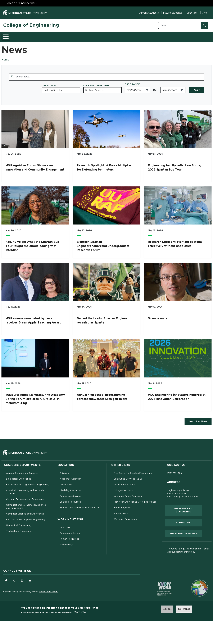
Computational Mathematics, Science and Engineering (27, 505)
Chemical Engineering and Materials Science (25, 490)
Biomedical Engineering (18, 478)
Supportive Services (82, 494)
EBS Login (77, 526)
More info (80, 612)
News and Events (110, 36)
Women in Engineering (126, 518)
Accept (167, 609)
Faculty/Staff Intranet (137, 37)
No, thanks (184, 609)
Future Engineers (123, 506)
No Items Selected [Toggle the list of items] (53, 89)
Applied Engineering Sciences (22, 472)
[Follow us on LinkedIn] (30, 579)
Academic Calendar (82, 477)
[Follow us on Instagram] (22, 579)
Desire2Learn (79, 483)
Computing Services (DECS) (136, 477)
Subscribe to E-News (186, 532)
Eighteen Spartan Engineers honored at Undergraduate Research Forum (103, 244)
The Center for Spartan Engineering (136, 471)
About (9, 36)
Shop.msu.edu (133, 512)
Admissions (43, 36)
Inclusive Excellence (124, 483)
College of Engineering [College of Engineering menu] (20, 3)
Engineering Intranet (82, 531)
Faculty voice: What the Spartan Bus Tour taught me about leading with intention (32, 244)
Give (204, 13)
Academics (25, 36)
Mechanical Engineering (18, 524)
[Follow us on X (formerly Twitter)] (14, 579)
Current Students (149, 13)
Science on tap (158, 316)
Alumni (91, 36)
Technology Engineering (19, 530)
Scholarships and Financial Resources (79, 506)
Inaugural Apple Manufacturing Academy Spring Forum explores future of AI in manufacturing (35, 397)
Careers (76, 36)
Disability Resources (82, 489)
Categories (49, 84)
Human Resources (82, 537)
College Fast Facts (136, 489)
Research (61, 36)
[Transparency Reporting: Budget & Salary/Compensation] (194, 581)
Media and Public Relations (128, 495)
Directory (191, 13)
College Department (96, 84)
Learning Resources (82, 500)
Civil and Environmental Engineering (25, 498)
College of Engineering (31, 25)
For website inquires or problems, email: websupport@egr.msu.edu (188, 549)
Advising (64, 472)
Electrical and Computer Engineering (25, 518)
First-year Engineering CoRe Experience (135, 501)
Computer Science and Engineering (25, 513)
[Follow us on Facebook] (6, 579)
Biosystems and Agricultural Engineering (28, 483)
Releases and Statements (188, 509)
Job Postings (79, 543)
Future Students (172, 13)
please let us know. (48, 591)
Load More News (197, 420)
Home (5, 58)
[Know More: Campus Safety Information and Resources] (159, 581)
